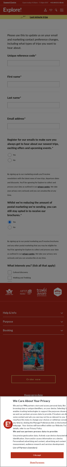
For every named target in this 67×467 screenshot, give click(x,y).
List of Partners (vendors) (25, 448)
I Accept (37, 455)
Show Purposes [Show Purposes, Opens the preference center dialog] (37, 462)
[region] (33, 431)
